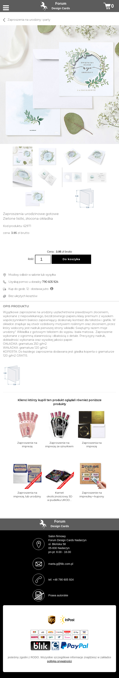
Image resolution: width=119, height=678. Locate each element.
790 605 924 (50, 282)
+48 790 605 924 (63, 579)
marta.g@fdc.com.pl (60, 563)
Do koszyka (71, 259)
